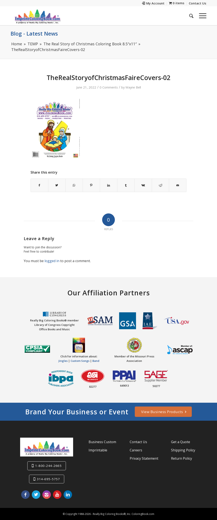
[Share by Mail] (177, 185)
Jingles (63, 361)
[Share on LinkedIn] (108, 185)
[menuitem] (153, 3)
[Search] (191, 15)
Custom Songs (80, 361)
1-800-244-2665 (48, 465)
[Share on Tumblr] (126, 185)
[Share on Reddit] (160, 185)
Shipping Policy (183, 450)
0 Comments (109, 87)
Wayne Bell (133, 87)
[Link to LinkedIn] (68, 494)
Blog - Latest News (34, 33)
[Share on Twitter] (56, 185)
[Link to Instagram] (46, 494)
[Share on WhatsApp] (74, 185)
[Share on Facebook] (39, 185)
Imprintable (98, 450)
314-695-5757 (48, 479)
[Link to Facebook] (25, 494)
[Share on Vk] (143, 185)
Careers (136, 450)
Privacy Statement (144, 458)
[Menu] (201, 15)
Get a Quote (180, 442)
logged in (52, 261)
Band (95, 361)
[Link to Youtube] (57, 494)
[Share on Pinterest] (91, 185)
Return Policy (181, 458)
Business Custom (102, 442)
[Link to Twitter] (36, 494)
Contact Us (138, 442)
